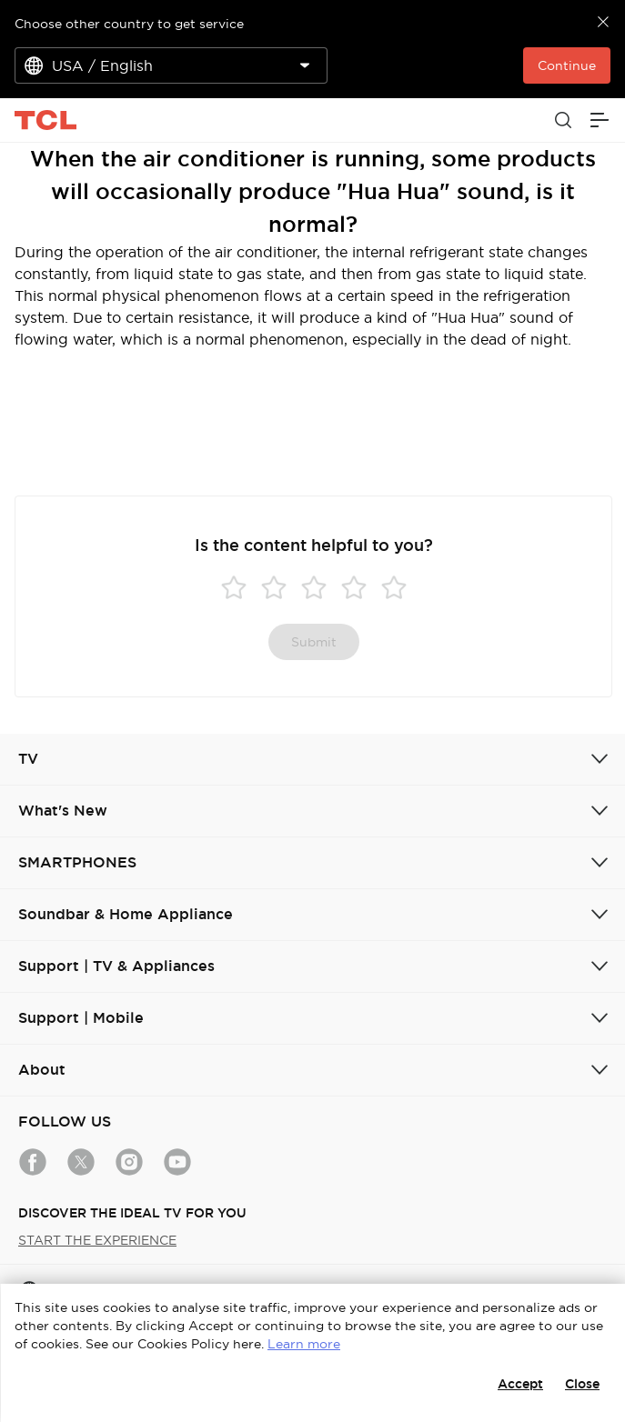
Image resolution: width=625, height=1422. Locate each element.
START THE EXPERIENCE (97, 1240)
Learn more (303, 1344)
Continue (567, 65)
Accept (520, 1384)
